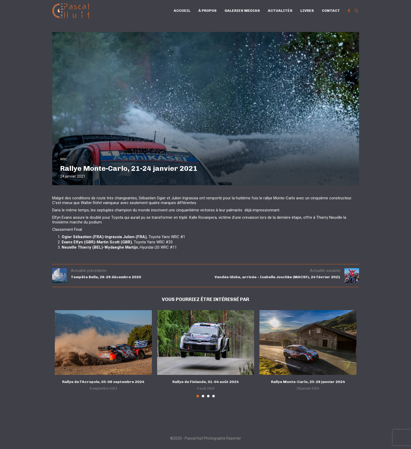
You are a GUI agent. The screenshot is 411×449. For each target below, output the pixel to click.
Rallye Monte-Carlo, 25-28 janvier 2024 (308, 382)
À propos (207, 10)
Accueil (182, 10)
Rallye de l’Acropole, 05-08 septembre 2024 (103, 382)
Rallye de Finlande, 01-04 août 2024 (205, 382)
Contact (331, 10)
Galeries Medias (242, 10)
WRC (63, 159)
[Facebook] (349, 10)
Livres (307, 10)
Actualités (280, 10)
